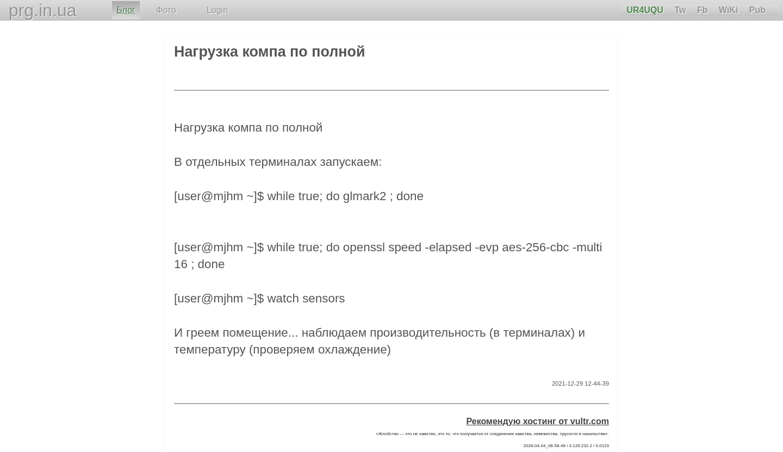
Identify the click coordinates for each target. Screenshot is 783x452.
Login (217, 10)
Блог (125, 10)
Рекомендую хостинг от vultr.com (538, 421)
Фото (166, 10)
